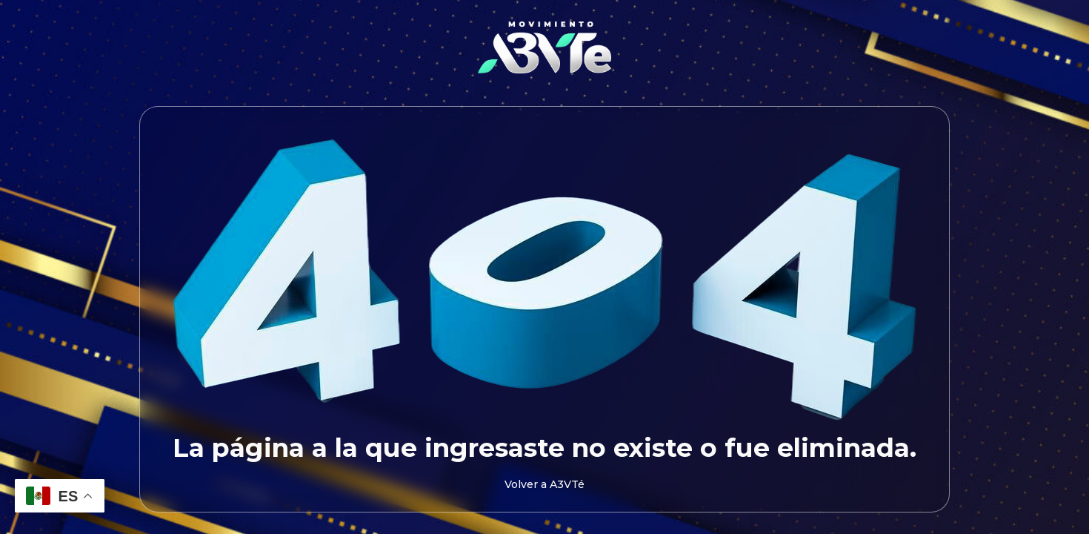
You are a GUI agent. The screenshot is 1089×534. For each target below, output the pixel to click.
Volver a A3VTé (544, 484)
